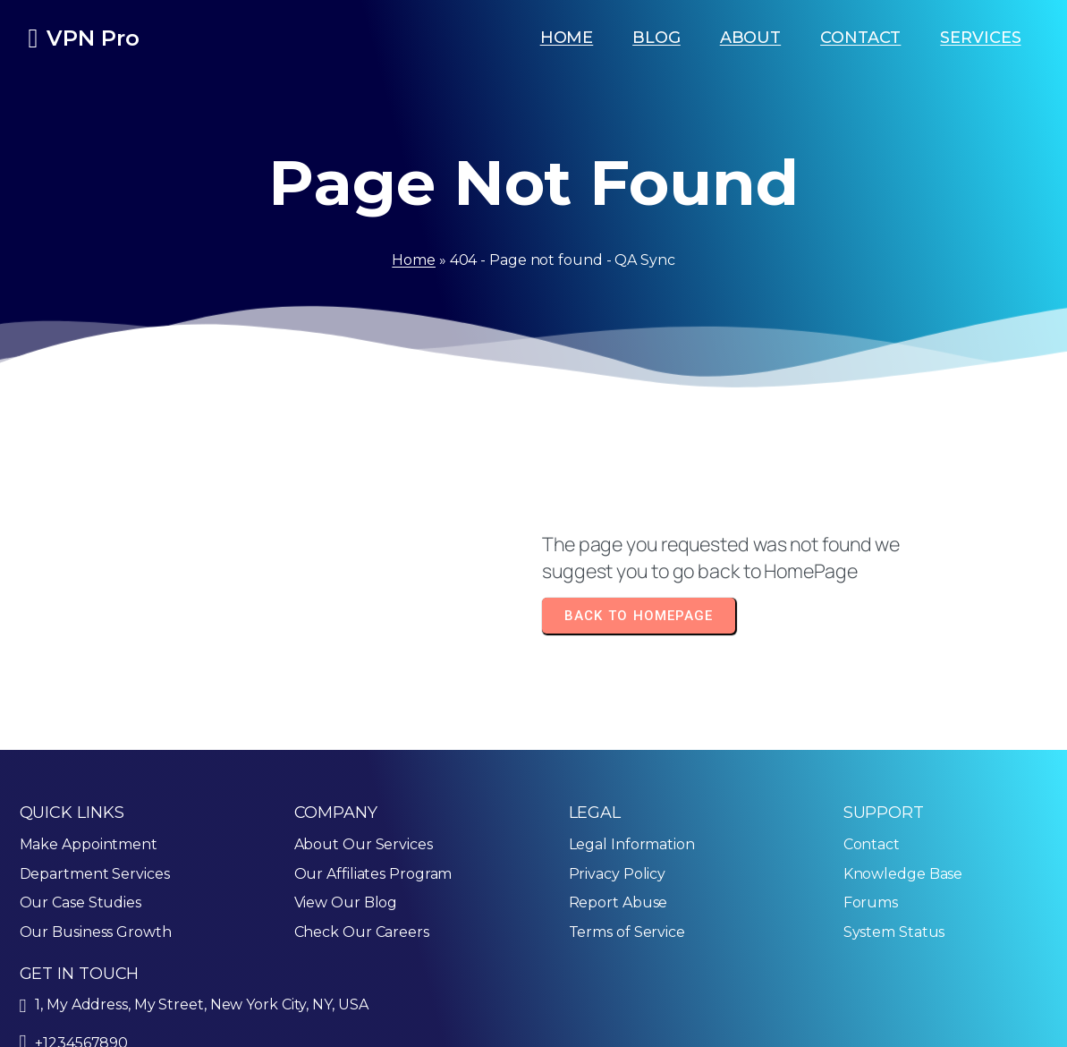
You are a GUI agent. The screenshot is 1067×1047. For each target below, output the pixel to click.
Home (414, 259)
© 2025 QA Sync (77, 1023)
